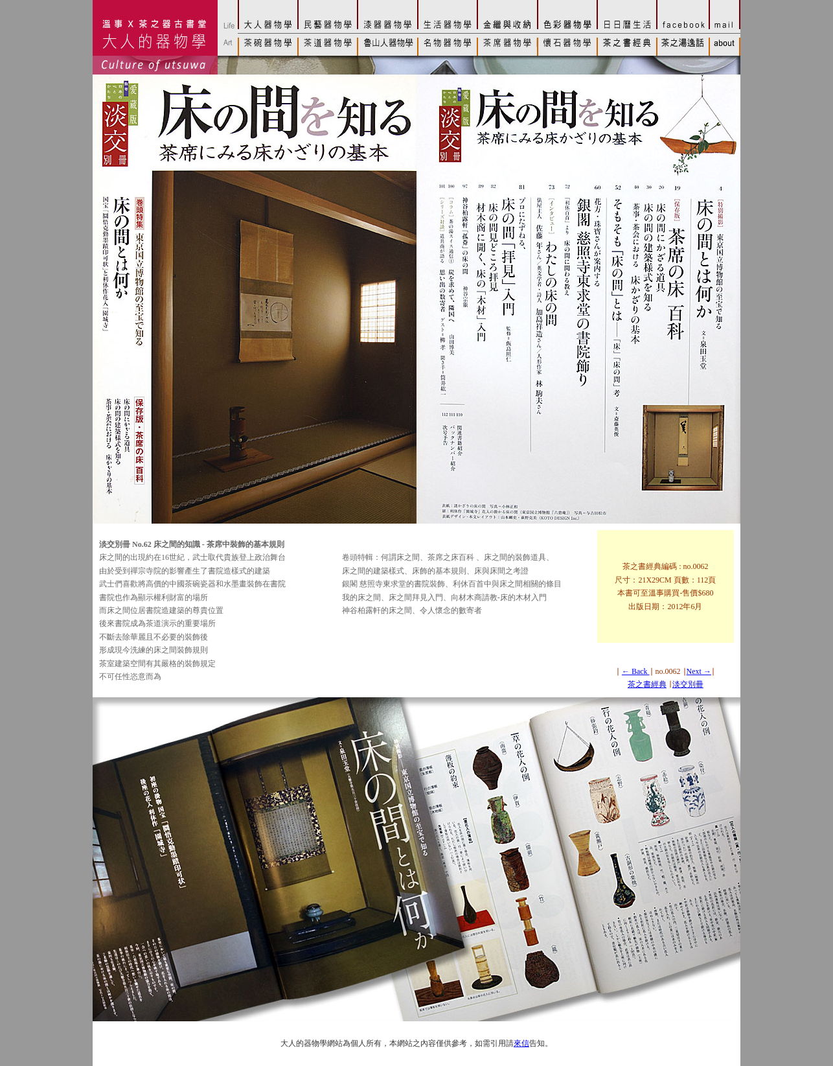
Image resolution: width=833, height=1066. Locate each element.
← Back (636, 671)
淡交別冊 (687, 684)
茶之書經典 (647, 684)
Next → (699, 671)
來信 (521, 1043)
